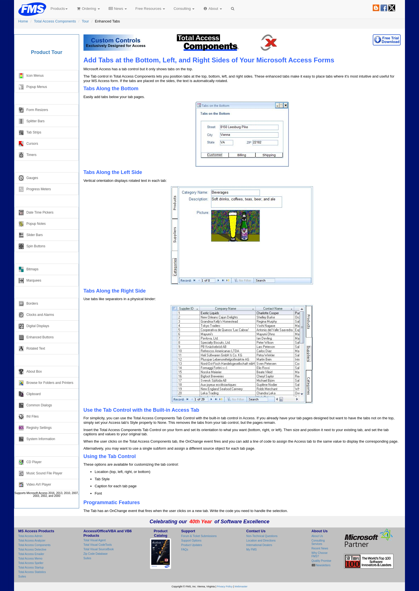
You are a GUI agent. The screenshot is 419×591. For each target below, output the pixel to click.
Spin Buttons (32, 246)
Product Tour (46, 52)
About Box (30, 371)
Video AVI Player (35, 484)
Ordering (88, 8)
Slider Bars (31, 235)
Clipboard (30, 394)
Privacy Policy (225, 586)
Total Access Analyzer (31, 540)
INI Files (29, 416)
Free (150, 8)
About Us (317, 536)
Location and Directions (261, 540)
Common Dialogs (35, 405)
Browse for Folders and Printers (46, 383)
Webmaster (241, 586)
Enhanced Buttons (36, 337)
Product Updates (191, 545)
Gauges (28, 178)
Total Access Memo (30, 558)
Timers (27, 155)
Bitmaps (28, 269)
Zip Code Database (95, 553)
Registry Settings (35, 428)
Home (23, 21)
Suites (22, 576)
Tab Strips (30, 132)
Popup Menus (33, 87)
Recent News (320, 548)
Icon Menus (31, 75)
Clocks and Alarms (36, 315)
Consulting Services (318, 542)
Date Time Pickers (36, 212)
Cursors (28, 143)
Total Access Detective (32, 549)
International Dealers (259, 545)
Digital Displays (34, 326)
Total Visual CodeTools (97, 544)
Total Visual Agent (94, 540)
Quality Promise (321, 560)
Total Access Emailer (31, 554)
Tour (85, 21)
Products (59, 8)
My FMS (251, 549)
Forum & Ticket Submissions (199, 536)
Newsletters (323, 565)
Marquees (30, 280)
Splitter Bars (32, 121)
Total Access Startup (31, 567)
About (212, 8)
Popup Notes (32, 224)
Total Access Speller (30, 563)
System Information (37, 439)
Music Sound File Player (40, 473)
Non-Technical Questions (262, 536)
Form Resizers (33, 110)
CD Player (30, 462)
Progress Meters (35, 189)
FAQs (184, 549)
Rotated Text (32, 348)
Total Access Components (55, 21)
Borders (28, 303)
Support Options (191, 540)
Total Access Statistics (32, 572)
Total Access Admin (30, 536)
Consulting (183, 8)
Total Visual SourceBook (98, 549)
